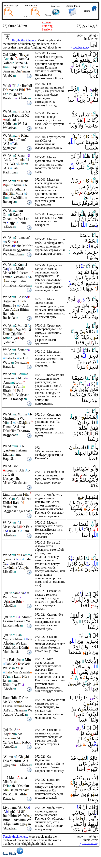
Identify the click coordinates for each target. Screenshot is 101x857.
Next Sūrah (13, 853)
